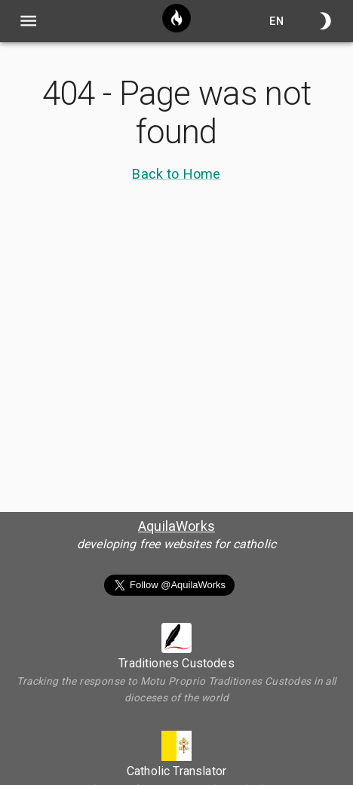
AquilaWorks (176, 526)
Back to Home (176, 174)
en (277, 21)
